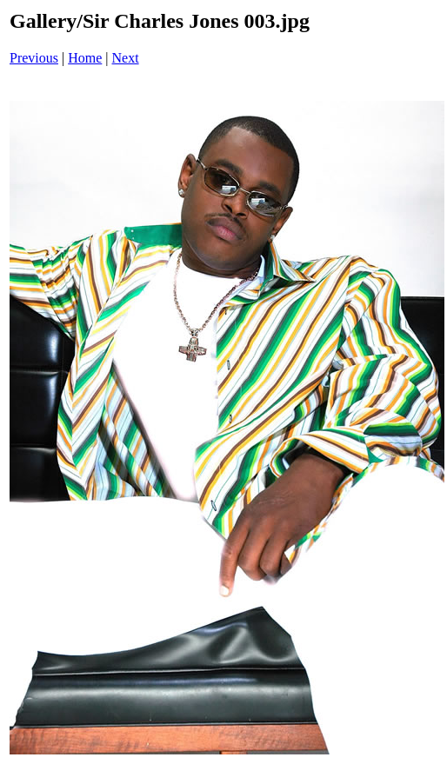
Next (125, 57)
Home (85, 57)
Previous (34, 57)
